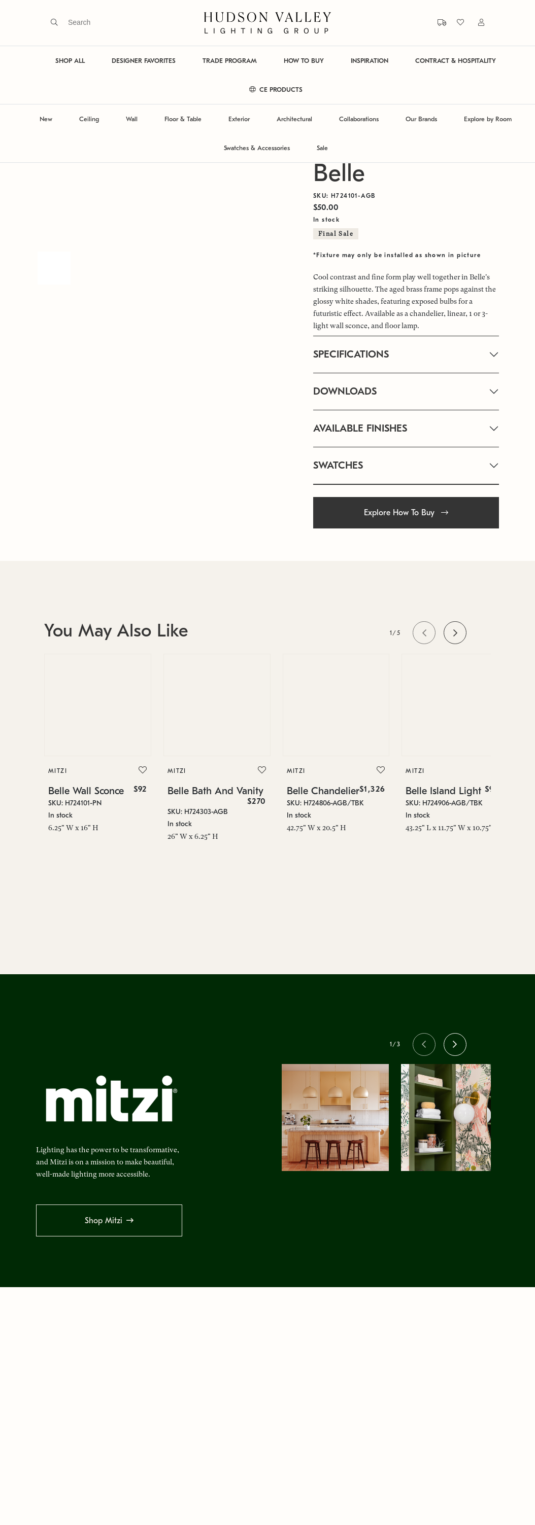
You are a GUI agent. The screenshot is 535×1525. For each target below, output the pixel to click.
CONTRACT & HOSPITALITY (455, 60)
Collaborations (359, 119)
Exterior (239, 119)
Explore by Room (488, 119)
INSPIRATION (369, 60)
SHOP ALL (70, 60)
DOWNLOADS (345, 391)
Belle (339, 173)
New (46, 119)
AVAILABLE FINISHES (360, 428)
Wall (132, 119)
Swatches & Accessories (257, 148)
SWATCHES (338, 465)
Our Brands (421, 119)
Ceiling (89, 119)
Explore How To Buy (406, 512)
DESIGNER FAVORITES (144, 60)
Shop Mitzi (103, 1220)
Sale (322, 148)
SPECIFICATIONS (351, 354)
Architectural (294, 119)
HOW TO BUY (304, 60)
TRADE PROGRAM (230, 60)
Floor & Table (183, 119)
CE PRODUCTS (276, 89)
